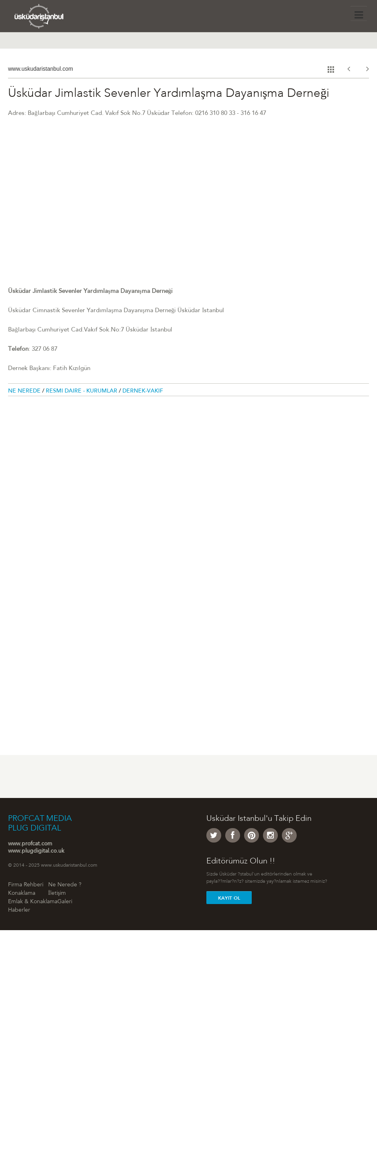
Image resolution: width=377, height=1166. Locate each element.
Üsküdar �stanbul (47, 18)
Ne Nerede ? (65, 885)
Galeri (64, 902)
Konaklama (21, 893)
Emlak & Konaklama (32, 902)
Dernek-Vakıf (142, 391)
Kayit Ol (229, 898)
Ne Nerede (25, 391)
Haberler (19, 910)
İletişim (57, 893)
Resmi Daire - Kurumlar (82, 391)
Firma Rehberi (25, 885)
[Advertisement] (67, 493)
